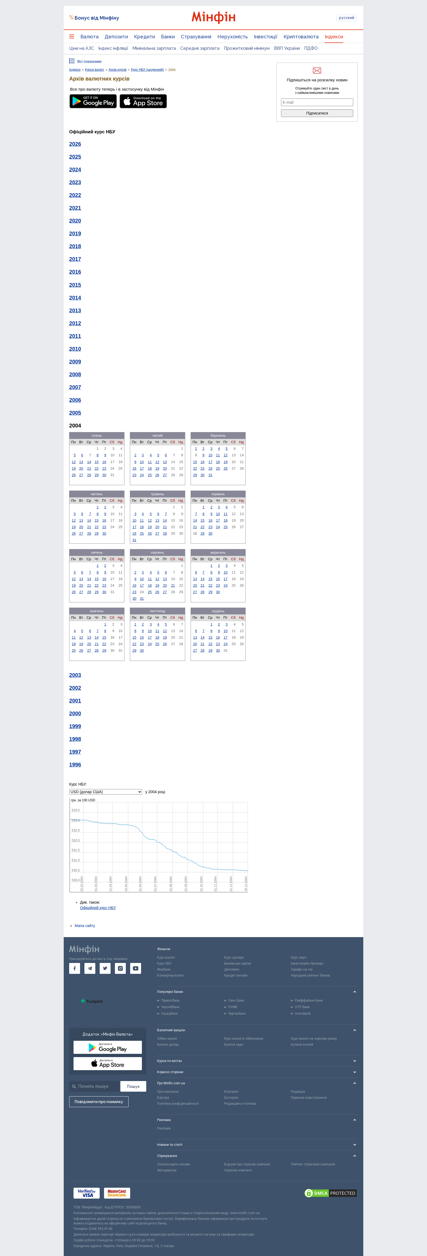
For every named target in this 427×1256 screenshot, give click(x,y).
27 (81, 475)
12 (73, 462)
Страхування (196, 36)
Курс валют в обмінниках (243, 1038)
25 (150, 475)
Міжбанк (163, 969)
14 (89, 462)
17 (142, 468)
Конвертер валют (170, 975)
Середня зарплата (199, 48)
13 (81, 462)
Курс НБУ (164, 963)
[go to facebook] (74, 968)
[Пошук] (133, 1086)
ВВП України (287, 48)
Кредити (144, 36)
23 (104, 468)
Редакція (298, 1092)
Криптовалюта (301, 36)
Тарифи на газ (302, 969)
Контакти (231, 1092)
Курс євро (298, 957)
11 (150, 462)
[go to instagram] (120, 968)
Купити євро (233, 1044)
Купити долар (167, 1044)
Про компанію (168, 1092)
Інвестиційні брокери (307, 963)
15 (97, 462)
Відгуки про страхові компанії (247, 1164)
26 (73, 475)
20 (81, 468)
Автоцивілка (166, 1170)
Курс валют (166, 957)
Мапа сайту (85, 925)
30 (104, 475)
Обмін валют (167, 1038)
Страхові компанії (238, 1170)
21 (89, 468)
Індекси (334, 36)
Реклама (164, 1128)
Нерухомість (232, 36)
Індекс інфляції (113, 48)
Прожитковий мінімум (247, 48)
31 (210, 475)
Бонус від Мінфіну (97, 18)
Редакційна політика (240, 1104)
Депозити (116, 36)
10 (142, 462)
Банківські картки (237, 963)
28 (89, 475)
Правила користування (309, 1098)
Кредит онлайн (236, 975)
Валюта (89, 36)
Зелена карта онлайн (173, 1164)
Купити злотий (302, 1044)
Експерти (231, 1098)
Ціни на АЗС (81, 48)
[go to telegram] (89, 968)
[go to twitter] (105, 968)
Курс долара (234, 957)
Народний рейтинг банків (310, 975)
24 (142, 475)
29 (97, 475)
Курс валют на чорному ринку (314, 1038)
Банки (168, 36)
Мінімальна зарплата (154, 48)
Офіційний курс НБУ (98, 908)
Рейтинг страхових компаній (313, 1164)
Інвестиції (265, 36)
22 (97, 468)
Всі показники (89, 61)
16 (104, 462)
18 (150, 468)
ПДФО (311, 48)
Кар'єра (163, 1098)
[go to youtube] (135, 968)
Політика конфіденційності (178, 1104)
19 (73, 468)
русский (346, 18)
